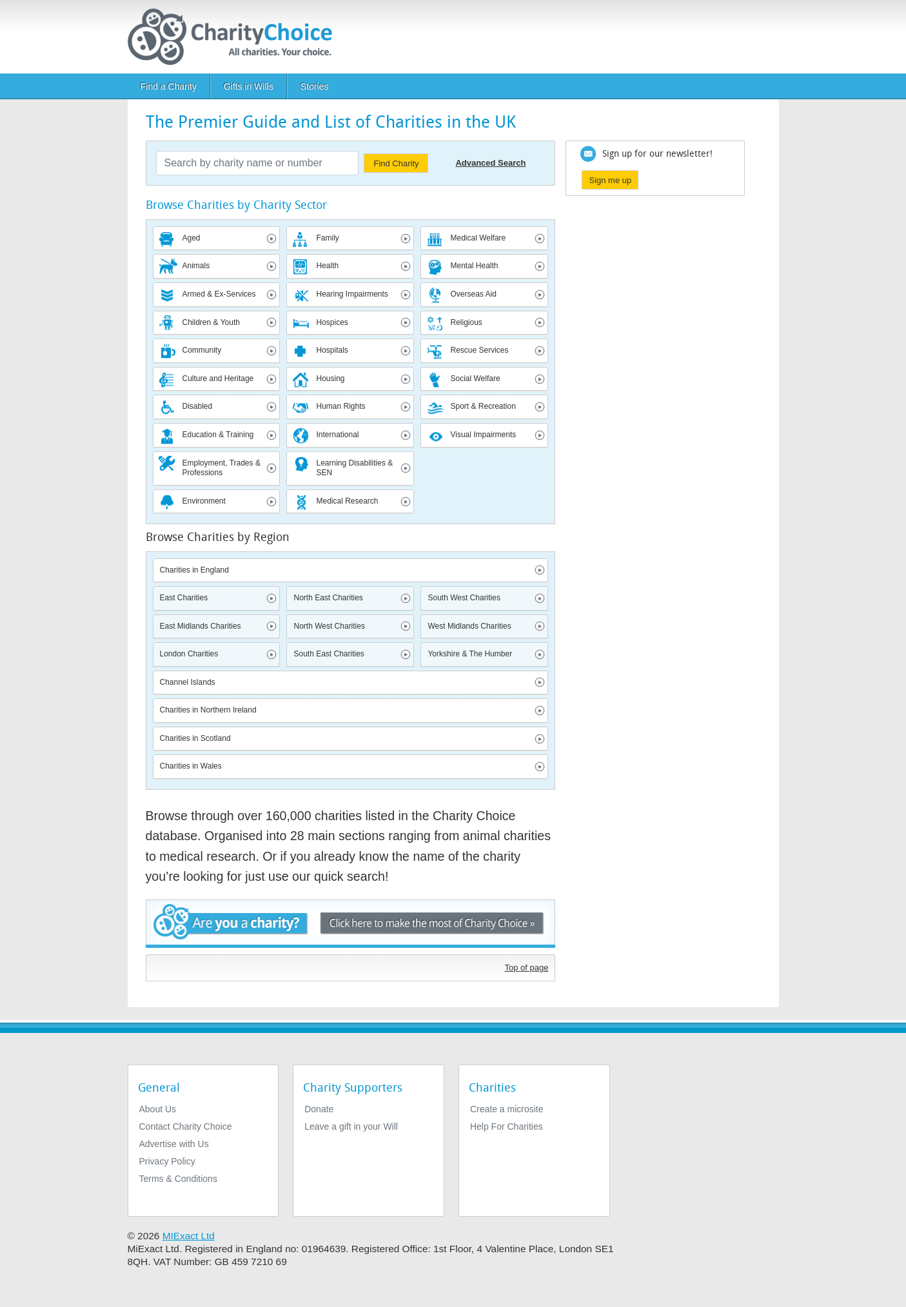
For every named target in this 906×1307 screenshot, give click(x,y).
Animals (196, 265)
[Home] (235, 36)
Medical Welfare (478, 237)
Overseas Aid (473, 294)
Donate (318, 1109)
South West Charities (464, 597)
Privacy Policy (167, 1161)
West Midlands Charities (469, 626)
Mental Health (474, 265)
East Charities (184, 597)
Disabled (197, 406)
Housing (330, 378)
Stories (314, 86)
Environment (204, 501)
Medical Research (347, 501)
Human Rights (340, 406)
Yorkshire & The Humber (470, 653)
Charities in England (194, 570)
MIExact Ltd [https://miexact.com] (188, 1235)
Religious (466, 322)
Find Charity (396, 163)
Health (327, 265)
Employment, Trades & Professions (221, 468)
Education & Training (218, 434)
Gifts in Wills (248, 86)
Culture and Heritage (218, 378)
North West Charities (328, 626)
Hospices (332, 322)
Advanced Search (490, 163)
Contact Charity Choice (185, 1126)
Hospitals (332, 350)
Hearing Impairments (352, 294)
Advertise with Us (174, 1144)
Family (327, 237)
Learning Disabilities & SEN (354, 468)
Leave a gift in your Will (351, 1126)
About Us (158, 1109)
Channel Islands (187, 682)
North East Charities (327, 597)
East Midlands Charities (200, 626)
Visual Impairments (483, 434)
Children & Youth (211, 322)
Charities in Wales (191, 766)
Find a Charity (169, 86)
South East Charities (328, 653)
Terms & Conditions (178, 1179)
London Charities (189, 653)
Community (202, 350)
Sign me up (610, 180)
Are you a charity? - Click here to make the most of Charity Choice (351, 923)
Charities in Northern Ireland (208, 709)
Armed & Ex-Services (219, 294)
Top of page (527, 967)
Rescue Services (479, 350)
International (337, 434)
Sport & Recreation (482, 406)
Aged (191, 237)
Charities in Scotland (195, 738)
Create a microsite (507, 1109)
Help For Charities (506, 1126)
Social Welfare (475, 378)
